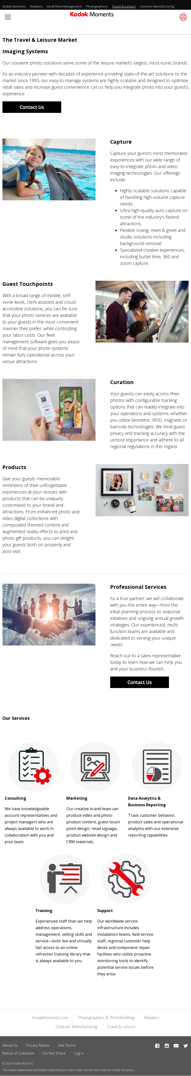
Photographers (97, 6)
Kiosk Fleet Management (64, 6)
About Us (10, 1045)
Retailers (36, 6)
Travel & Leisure (124, 6)
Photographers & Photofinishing (106, 1017)
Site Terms (67, 1045)
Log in (79, 1053)
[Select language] (182, 17)
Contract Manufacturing (157, 6)
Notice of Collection (18, 1053)
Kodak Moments (14, 6)
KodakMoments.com (50, 1017)
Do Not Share (54, 1053)
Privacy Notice (37, 1045)
